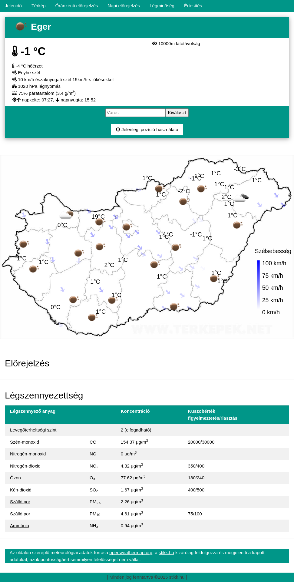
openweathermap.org (130, 552)
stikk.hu (166, 552)
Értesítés (193, 5)
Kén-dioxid (20, 489)
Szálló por (20, 501)
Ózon (15, 477)
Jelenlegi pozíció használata (147, 129)
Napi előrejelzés (123, 5)
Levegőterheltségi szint (33, 429)
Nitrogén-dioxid (25, 465)
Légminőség (162, 5)
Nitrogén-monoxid (28, 453)
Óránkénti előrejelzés (76, 5)
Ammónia (19, 525)
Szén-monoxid (24, 442)
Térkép (38, 5)
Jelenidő (13, 5)
